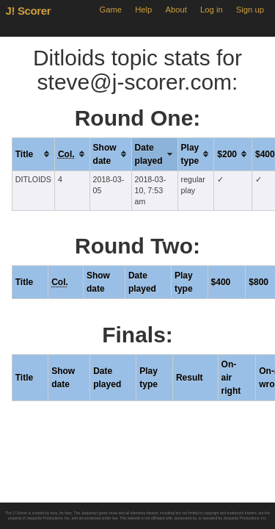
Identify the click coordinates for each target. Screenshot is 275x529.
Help (143, 9)
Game (110, 9)
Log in (211, 9)
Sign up (250, 9)
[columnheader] (33, 153)
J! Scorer (28, 10)
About (176, 9)
